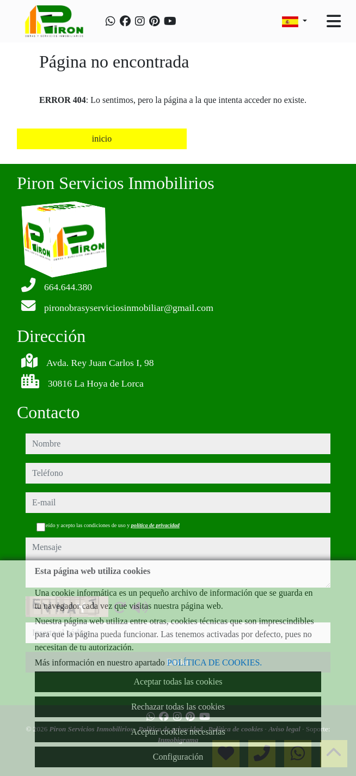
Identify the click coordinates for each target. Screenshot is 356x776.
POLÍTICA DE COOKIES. (214, 662)
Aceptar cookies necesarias (178, 731)
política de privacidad (155, 525)
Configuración (178, 756)
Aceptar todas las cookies (177, 681)
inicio (102, 138)
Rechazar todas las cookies (178, 706)
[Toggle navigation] (333, 21)
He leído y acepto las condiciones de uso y (108, 525)
